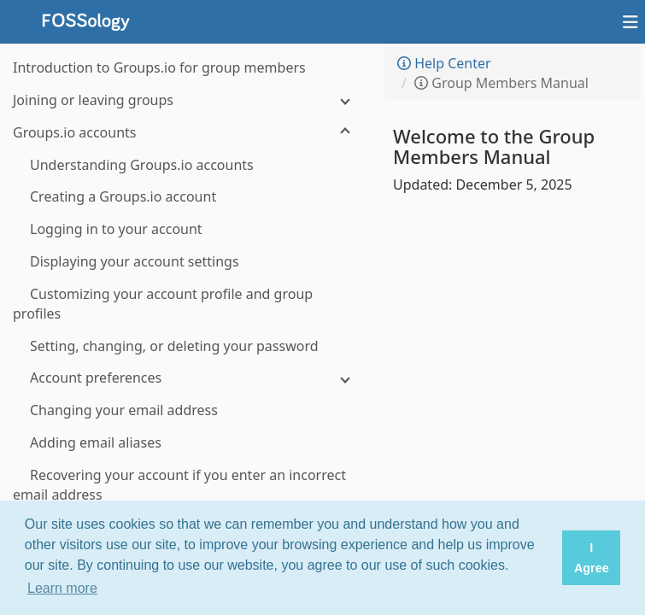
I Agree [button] (591, 558)
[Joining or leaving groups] (188, 100)
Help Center (444, 63)
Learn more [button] (62, 588)
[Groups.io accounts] (188, 132)
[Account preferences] (188, 378)
